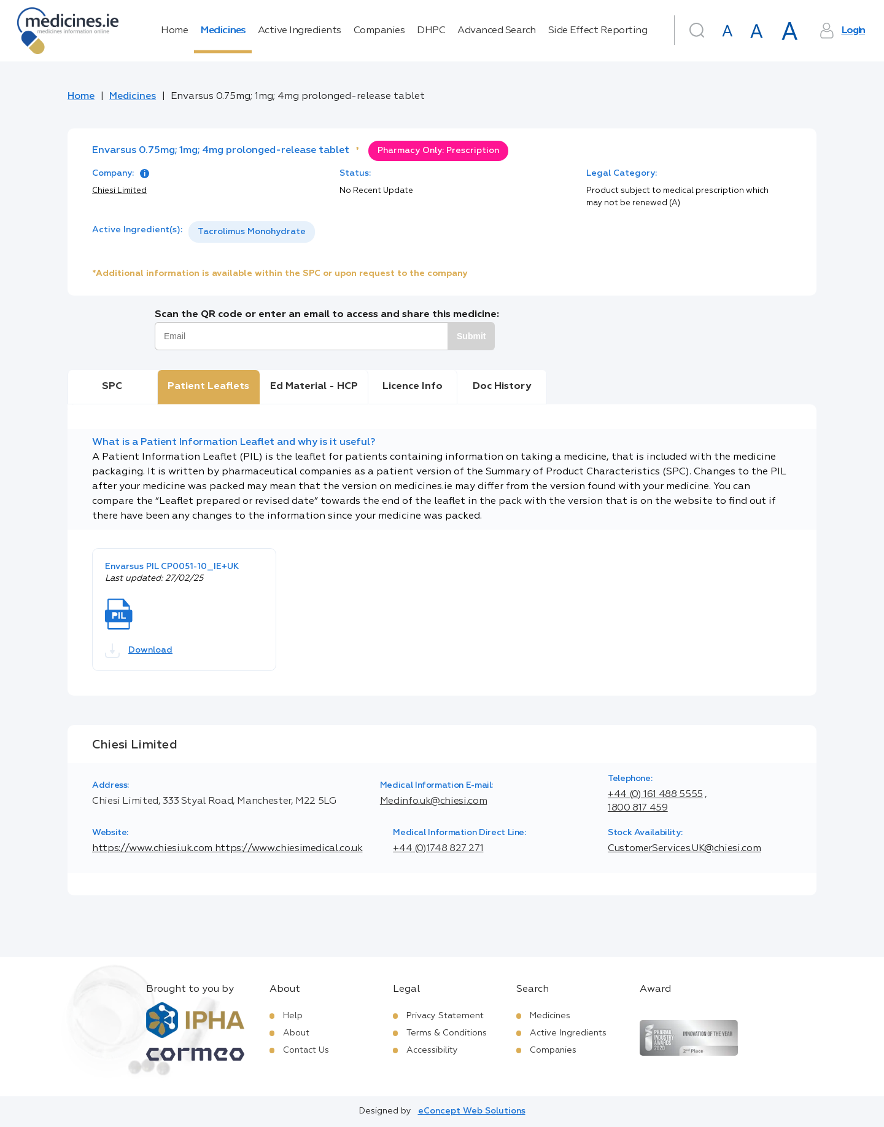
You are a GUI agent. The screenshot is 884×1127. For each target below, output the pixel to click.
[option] (251, 232)
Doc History (502, 386)
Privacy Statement (445, 1015)
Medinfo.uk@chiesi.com (433, 801)
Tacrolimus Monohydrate (252, 231)
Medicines (223, 31)
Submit (471, 336)
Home (174, 31)
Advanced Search (496, 31)
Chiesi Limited (119, 191)
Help (293, 1015)
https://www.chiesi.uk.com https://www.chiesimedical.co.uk (227, 849)
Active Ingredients (299, 31)
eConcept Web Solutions (471, 1111)
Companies (379, 31)
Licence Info (412, 386)
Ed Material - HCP (314, 386)
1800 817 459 (638, 808)
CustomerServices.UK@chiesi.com (684, 849)
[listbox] (251, 232)
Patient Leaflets (208, 386)
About (296, 1033)
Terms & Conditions (446, 1033)
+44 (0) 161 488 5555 (655, 794)
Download (139, 650)
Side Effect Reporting (598, 31)
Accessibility (432, 1050)
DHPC (431, 31)
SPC (112, 386)
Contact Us (306, 1050)
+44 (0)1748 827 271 (438, 849)
